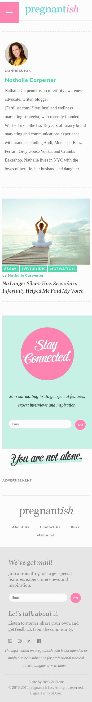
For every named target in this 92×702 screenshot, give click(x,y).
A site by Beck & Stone (46, 682)
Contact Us (50, 526)
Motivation (62, 268)
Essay (10, 268)
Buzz (75, 526)
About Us (20, 526)
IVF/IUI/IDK (33, 268)
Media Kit (46, 534)
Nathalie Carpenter (30, 79)
